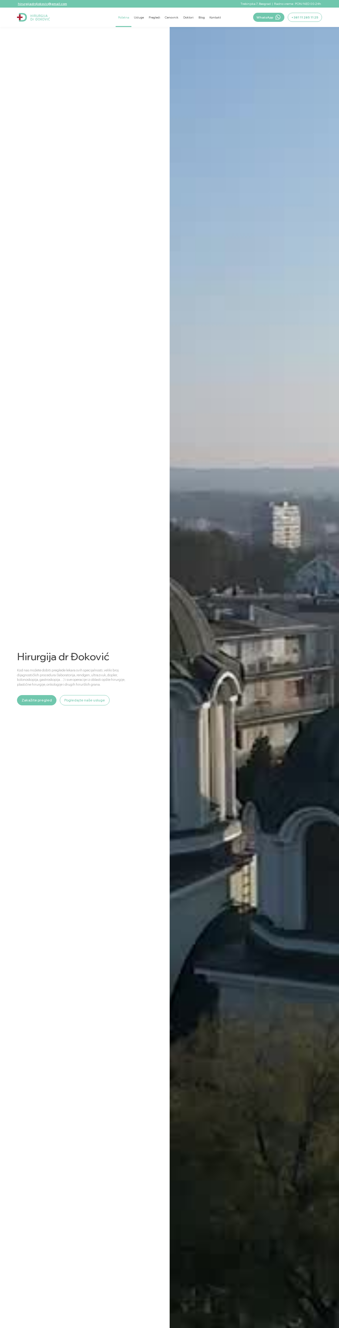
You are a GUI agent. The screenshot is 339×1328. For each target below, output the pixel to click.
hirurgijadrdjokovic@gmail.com (42, 4)
